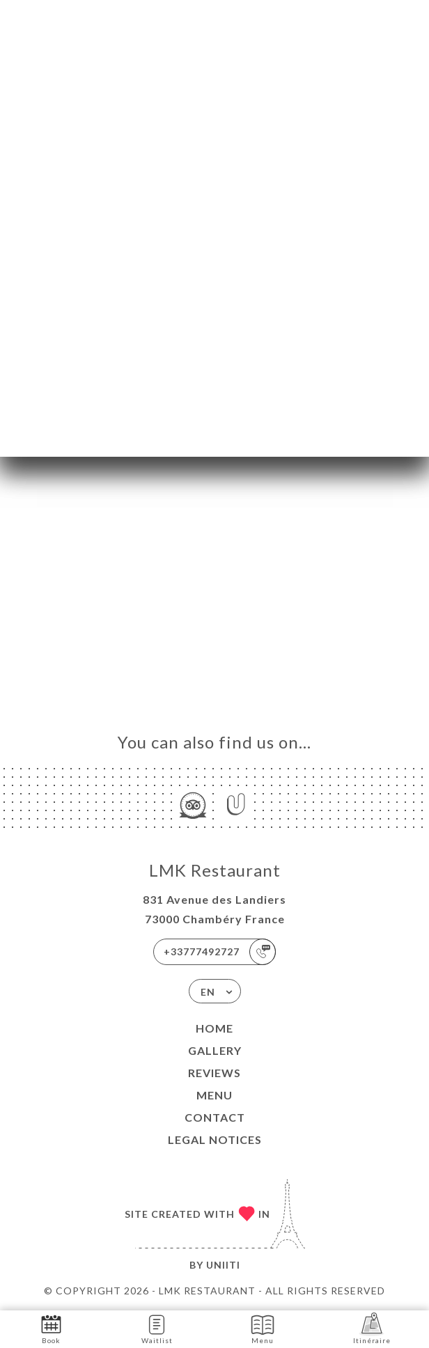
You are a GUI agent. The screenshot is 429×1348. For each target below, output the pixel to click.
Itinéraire (372, 1328)
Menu (214, 1095)
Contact (215, 1117)
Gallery (215, 1050)
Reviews (214, 1072)
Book (51, 1328)
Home (214, 1028)
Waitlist (157, 1328)
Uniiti (223, 1265)
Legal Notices (215, 1139)
